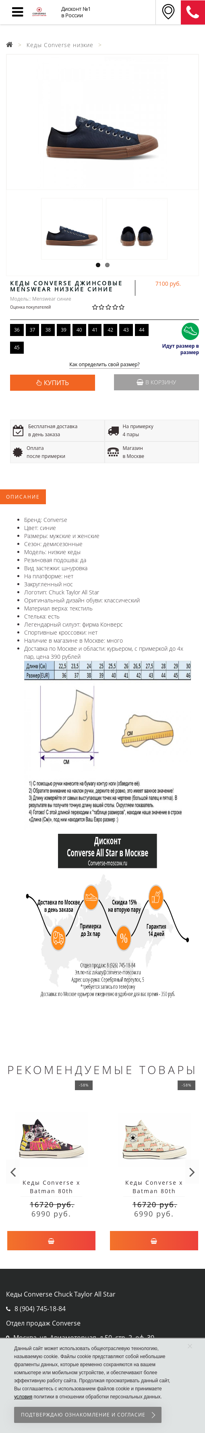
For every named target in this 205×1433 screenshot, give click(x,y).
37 (32, 329)
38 (48, 329)
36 (17, 329)
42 (110, 329)
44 (142, 329)
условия (23, 1397)
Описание (23, 496)
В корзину (156, 382)
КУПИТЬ (56, 383)
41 (95, 329)
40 (79, 329)
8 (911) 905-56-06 (193, 12)
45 (17, 347)
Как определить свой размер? (104, 365)
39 (63, 329)
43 (126, 329)
